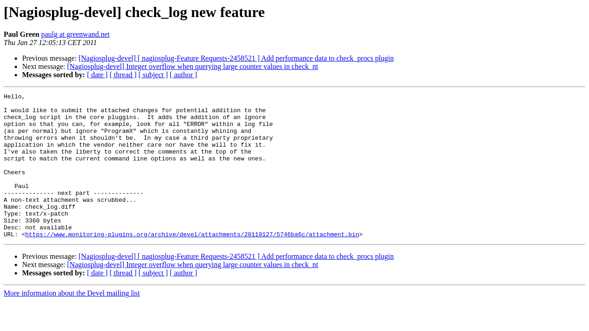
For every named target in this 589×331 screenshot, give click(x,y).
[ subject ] (153, 75)
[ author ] (183, 75)
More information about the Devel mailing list (72, 322)
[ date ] (97, 75)
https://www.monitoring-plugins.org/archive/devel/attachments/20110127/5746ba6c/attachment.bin (192, 263)
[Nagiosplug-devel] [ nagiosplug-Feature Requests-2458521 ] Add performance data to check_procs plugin (236, 58)
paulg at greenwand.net (75, 34)
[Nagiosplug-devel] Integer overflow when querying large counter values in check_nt (192, 66)
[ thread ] (123, 75)
